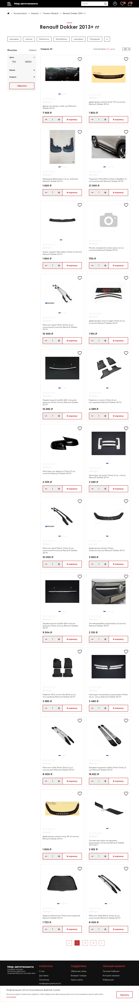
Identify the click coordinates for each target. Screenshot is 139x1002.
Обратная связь (78, 971)
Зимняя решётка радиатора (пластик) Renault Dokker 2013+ (107, 624)
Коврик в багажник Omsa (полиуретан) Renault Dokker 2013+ (61, 916)
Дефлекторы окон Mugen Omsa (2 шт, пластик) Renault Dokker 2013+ (107, 322)
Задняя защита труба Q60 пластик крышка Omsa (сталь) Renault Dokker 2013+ (60, 625)
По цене (110, 49)
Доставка (43, 975)
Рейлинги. (44, 39)
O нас (42, 971)
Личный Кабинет (111, 971)
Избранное (108, 980)
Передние (95, 39)
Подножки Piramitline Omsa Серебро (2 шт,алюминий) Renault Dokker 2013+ (108, 180)
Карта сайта (77, 980)
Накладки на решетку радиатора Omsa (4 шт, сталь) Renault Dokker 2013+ (108, 695)
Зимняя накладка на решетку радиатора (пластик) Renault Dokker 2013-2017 (106, 842)
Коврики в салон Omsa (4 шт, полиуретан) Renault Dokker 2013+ (105, 401)
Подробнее (11, 997)
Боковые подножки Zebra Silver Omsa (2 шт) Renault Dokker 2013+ (107, 768)
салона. (29, 39)
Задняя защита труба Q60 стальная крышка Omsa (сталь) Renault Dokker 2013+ (60, 402)
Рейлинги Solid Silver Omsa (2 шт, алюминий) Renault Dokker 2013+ (58, 768)
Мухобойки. (61, 39)
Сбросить (22, 86)
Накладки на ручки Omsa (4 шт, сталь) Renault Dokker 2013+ (107, 476)
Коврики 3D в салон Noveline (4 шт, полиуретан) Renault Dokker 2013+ (59, 695)
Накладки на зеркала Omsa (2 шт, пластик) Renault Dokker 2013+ (59, 472)
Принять (124, 995)
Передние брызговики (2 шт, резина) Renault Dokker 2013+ (60, 180)
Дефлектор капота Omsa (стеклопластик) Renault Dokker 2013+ (107, 549)
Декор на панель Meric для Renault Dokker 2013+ (59, 107)
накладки (14, 39)
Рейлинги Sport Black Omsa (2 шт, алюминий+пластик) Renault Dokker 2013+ (60, 550)
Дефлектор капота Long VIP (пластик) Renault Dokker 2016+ (61, 837)
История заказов (111, 975)
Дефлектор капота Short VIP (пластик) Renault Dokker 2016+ (107, 103)
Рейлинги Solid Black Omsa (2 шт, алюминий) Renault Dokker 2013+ (105, 916)
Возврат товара (78, 975)
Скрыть (32, 50)
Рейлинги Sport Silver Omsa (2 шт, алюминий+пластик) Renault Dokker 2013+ (60, 327)
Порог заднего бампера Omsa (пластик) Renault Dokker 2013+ (62, 253)
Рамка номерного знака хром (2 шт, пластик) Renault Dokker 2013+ (106, 249)
